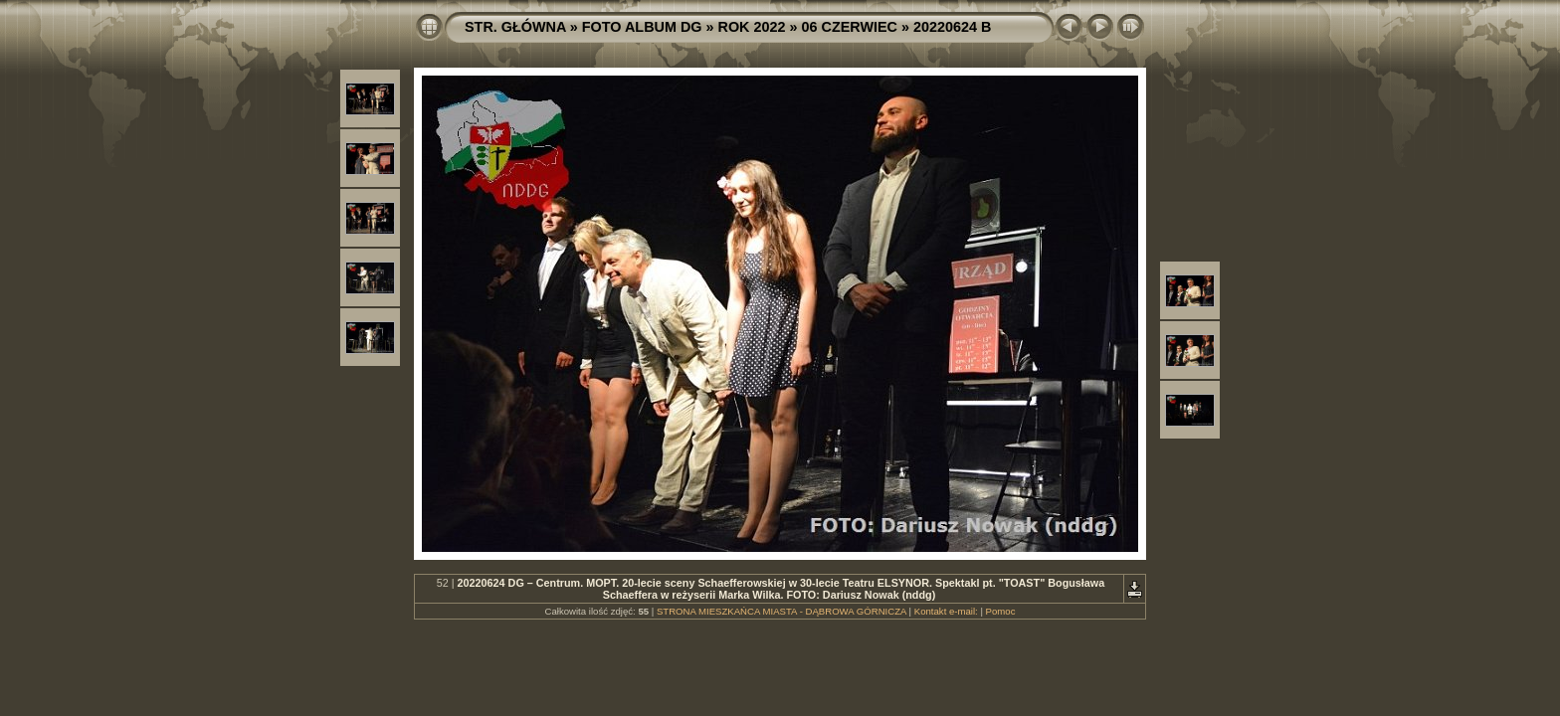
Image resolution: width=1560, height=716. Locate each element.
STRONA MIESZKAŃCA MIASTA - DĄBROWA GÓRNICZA (781, 611)
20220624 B (952, 27)
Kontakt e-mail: (946, 611)
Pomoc (1001, 611)
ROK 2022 (752, 27)
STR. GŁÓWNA (515, 27)
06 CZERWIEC (850, 27)
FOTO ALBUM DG (642, 27)
